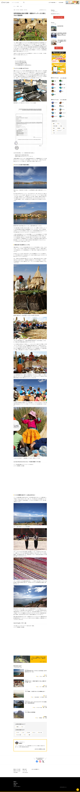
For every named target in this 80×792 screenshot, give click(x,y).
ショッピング (59, 130)
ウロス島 (28, 732)
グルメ (41, 676)
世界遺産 (40, 717)
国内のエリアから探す (17, 769)
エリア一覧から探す (52, 2)
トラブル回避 (42, 697)
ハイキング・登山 (39, 707)
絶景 (43, 707)
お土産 (61, 125)
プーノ (25, 734)
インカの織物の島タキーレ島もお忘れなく (23, 65)
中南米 (18, 6)
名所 (43, 717)
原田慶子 (45, 716)
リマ (40, 686)
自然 (54, 128)
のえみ (46, 675)
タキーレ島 (40, 732)
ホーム (14, 6)
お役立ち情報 (37, 697)
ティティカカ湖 (19, 734)
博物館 (43, 686)
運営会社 (15, 781)
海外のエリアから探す (17, 770)
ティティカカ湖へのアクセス (20, 61)
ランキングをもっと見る (59, 17)
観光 (46, 717)
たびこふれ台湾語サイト (35, 769)
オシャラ (45, 685)
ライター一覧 (25, 770)
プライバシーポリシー (17, 786)
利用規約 (15, 784)
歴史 (46, 686)
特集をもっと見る (59, 47)
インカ (23, 732)
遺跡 (46, 707)
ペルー (21, 6)
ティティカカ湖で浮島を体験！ (21, 62)
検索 (23, 2)
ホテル (54, 132)
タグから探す (61, 2)
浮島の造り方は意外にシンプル (21, 63)
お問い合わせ (16, 783)
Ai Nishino (45, 706)
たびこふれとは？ (25, 772)
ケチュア (34, 732)
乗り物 (44, 676)
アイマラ (18, 732)
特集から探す (25, 769)
